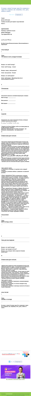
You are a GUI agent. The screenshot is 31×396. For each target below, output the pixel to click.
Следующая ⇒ (19, 14)
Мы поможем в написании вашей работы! (11, 354)
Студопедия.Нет (9, 393)
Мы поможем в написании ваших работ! (15, 379)
